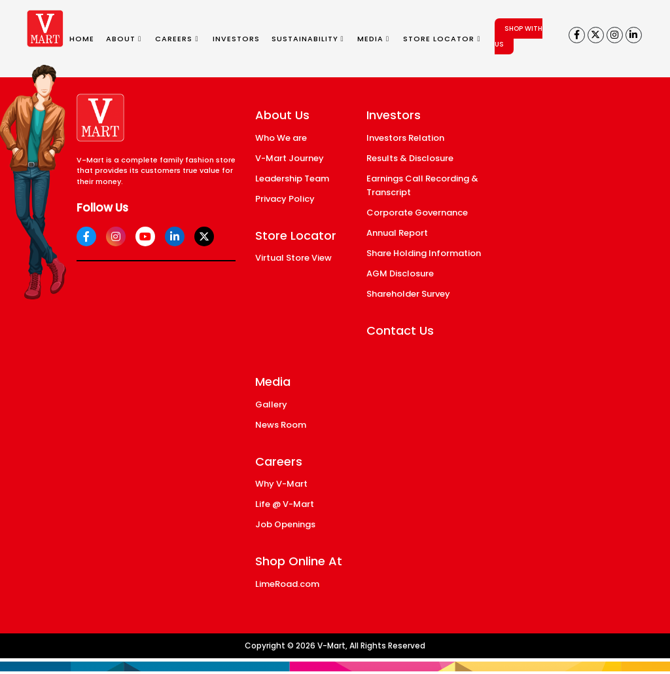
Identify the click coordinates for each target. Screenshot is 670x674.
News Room (280, 425)
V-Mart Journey (289, 158)
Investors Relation (405, 138)
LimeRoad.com (287, 584)
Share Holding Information (423, 253)
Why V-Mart (281, 483)
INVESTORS (236, 38)
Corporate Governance (417, 212)
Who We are (281, 138)
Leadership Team (292, 178)
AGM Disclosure (400, 273)
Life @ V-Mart (284, 504)
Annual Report (397, 233)
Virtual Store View (293, 258)
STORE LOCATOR (441, 38)
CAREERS (176, 38)
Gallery (271, 404)
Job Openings (285, 524)
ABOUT (123, 38)
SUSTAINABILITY (308, 38)
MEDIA (373, 38)
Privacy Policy (285, 199)
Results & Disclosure (409, 158)
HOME (81, 38)
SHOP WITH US (518, 36)
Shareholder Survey (408, 294)
